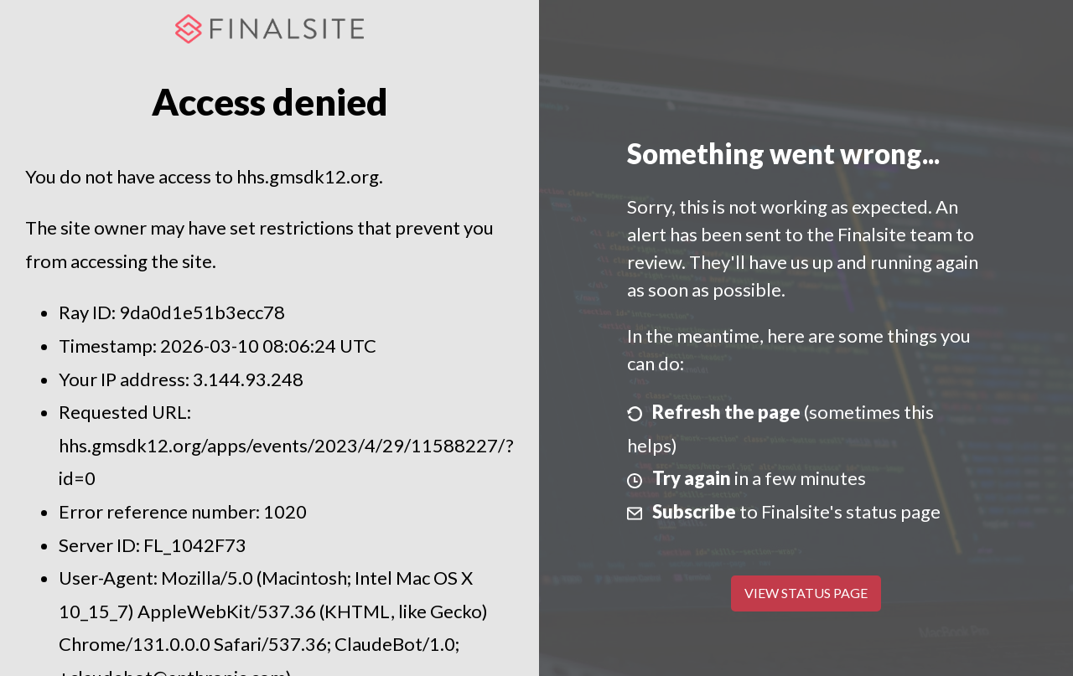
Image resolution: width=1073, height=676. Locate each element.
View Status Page (806, 593)
